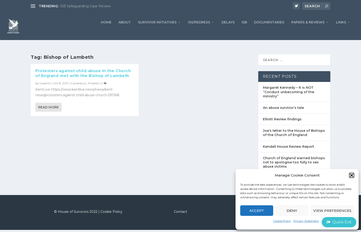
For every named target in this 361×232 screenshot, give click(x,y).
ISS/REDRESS (199, 29)
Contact (180, 214)
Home (106, 29)
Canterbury (79, 85)
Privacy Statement (306, 221)
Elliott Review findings (282, 121)
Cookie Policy (282, 221)
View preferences (332, 210)
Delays (228, 29)
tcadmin (45, 85)
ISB (244, 29)
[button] (351, 175)
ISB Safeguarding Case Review (85, 6)
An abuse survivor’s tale (283, 110)
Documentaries (269, 29)
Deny (292, 210)
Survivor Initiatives (157, 29)
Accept (256, 210)
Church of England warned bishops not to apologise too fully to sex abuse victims (294, 164)
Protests (93, 85)
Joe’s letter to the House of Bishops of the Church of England (294, 135)
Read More (48, 109)
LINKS (341, 29)
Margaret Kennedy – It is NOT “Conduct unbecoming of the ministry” (288, 94)
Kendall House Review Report (288, 148)
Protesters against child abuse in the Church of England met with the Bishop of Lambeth (83, 75)
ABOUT (124, 29)
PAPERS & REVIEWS (307, 29)
